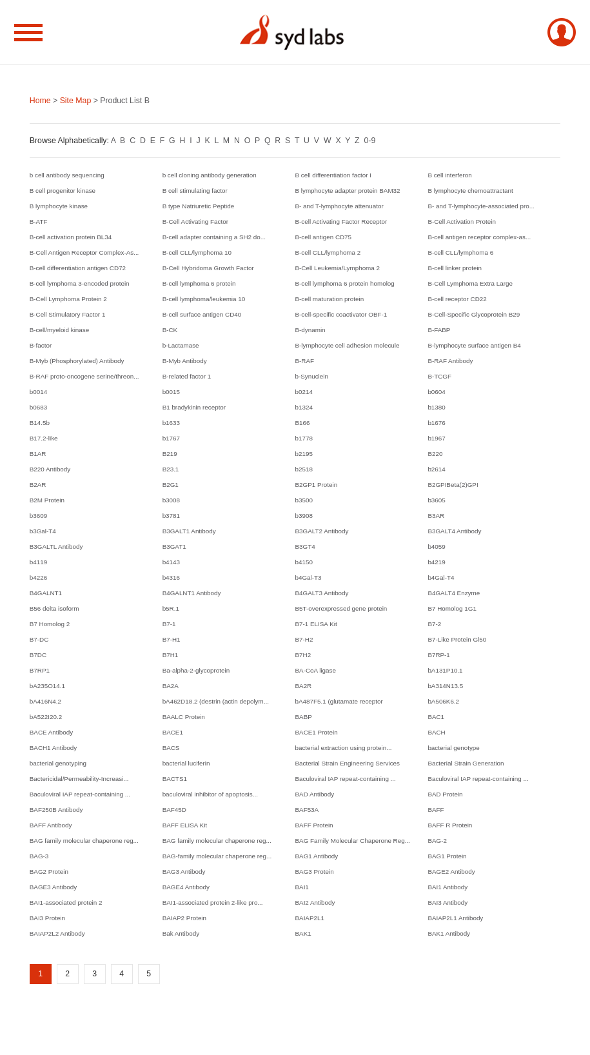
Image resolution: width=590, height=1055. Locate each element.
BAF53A (307, 809)
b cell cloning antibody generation (209, 175)
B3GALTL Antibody (56, 546)
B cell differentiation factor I (333, 175)
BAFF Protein (314, 825)
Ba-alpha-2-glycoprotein (196, 670)
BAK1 (303, 933)
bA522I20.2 (46, 716)
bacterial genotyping (58, 763)
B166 (302, 422)
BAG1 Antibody (317, 856)
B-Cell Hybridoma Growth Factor (208, 267)
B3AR (436, 515)
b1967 (436, 438)
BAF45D (174, 809)
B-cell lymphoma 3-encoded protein (80, 283)
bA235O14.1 (47, 685)
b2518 (304, 469)
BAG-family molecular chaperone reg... (217, 856)
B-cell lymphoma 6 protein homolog (345, 283)
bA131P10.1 (445, 670)
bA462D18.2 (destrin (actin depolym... (215, 701)
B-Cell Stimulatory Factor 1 (68, 314)
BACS (171, 747)
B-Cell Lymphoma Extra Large (470, 283)
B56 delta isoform (54, 608)
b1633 (171, 422)
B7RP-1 (438, 654)
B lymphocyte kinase (59, 206)
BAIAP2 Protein (184, 918)
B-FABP (439, 329)
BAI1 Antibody (447, 887)
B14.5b (40, 422)
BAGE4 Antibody (186, 887)
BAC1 (436, 716)
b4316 (171, 577)
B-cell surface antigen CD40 (202, 314)
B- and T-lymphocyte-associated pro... (481, 206)
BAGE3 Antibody (53, 887)
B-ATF (39, 221)
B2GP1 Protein (316, 484)
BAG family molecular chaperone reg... (84, 840)
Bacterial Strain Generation (466, 763)
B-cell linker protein (455, 267)
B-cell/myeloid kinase (59, 329)
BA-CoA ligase (315, 670)
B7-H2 (304, 639)
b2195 (304, 453)
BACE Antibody (51, 732)
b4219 (436, 562)
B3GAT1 (174, 546)
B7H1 (170, 654)
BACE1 (172, 732)
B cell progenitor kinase (62, 190)
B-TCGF (439, 376)
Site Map (76, 100)
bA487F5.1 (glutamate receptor (339, 701)
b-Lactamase (180, 345)
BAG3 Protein (314, 871)
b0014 (38, 391)
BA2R (303, 685)
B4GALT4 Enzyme (454, 593)
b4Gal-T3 (308, 577)
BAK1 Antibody (449, 933)
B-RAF (305, 360)
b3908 (304, 515)
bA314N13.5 (445, 685)
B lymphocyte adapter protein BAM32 (347, 190)
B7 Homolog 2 (50, 623)
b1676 (436, 422)
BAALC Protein (183, 716)
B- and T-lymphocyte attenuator (339, 206)
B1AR (38, 453)
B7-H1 (171, 639)
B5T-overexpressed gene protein (341, 608)
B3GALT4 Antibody (454, 531)
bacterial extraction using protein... (343, 747)
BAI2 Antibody (315, 902)
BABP (303, 716)
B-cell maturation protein (329, 298)
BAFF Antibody (51, 825)
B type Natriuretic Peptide (198, 206)
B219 (169, 453)
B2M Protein (47, 500)
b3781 (171, 515)
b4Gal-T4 (441, 577)
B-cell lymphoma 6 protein (199, 283)
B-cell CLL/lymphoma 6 (460, 252)
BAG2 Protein (49, 871)
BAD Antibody (315, 794)
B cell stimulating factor (195, 190)
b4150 (304, 562)
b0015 (171, 391)
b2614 (436, 469)
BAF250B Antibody (56, 809)
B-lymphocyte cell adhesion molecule (347, 345)
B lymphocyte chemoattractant (470, 190)
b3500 (304, 500)
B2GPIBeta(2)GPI (453, 484)
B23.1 (170, 469)
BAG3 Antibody (184, 871)
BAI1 (302, 887)
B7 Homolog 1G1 (452, 608)
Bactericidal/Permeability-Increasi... (79, 778)
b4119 (38, 562)
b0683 (38, 407)
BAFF (436, 809)
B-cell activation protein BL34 (71, 237)
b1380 (436, 407)
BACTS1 (174, 778)
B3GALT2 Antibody (322, 531)
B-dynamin (310, 329)
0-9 (369, 140)
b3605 (436, 500)
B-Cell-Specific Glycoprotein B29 (474, 314)
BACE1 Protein (316, 732)
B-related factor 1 (186, 376)
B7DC (38, 654)
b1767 (171, 438)
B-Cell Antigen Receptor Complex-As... (84, 252)
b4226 (38, 577)
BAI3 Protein (47, 918)
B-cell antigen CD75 (323, 237)
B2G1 (170, 484)
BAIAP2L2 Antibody (57, 933)
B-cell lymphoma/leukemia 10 (204, 298)
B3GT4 (305, 546)
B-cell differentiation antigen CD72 (78, 267)
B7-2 (434, 623)
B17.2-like (44, 438)
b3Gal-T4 (43, 531)
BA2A (170, 685)
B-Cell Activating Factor (195, 221)
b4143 (171, 562)
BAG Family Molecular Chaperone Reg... (352, 840)
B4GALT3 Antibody (322, 593)
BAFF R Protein (450, 825)
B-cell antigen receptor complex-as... (479, 237)
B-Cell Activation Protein (462, 221)
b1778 (304, 438)
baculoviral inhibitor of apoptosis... (210, 794)
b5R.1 (170, 608)
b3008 (171, 500)
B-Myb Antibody (184, 360)
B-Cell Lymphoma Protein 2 (68, 298)
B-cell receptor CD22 (457, 298)
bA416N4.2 (45, 701)
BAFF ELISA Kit (184, 825)
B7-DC (39, 639)
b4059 (436, 546)
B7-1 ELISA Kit (316, 623)
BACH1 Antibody (53, 747)
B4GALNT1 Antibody (191, 593)
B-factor (41, 345)
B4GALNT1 (46, 593)
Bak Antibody (180, 933)
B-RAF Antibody (450, 360)
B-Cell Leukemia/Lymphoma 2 (337, 267)
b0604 (436, 391)
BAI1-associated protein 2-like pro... (212, 902)
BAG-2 (437, 840)
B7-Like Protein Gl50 (457, 639)
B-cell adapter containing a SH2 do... (214, 237)
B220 (435, 453)
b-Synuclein (311, 376)
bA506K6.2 (443, 701)
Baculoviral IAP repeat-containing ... (345, 778)
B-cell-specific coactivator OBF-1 (341, 314)
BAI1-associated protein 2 (66, 902)
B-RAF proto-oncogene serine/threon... (84, 376)
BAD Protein (445, 794)
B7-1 (169, 623)
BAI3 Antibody (447, 902)
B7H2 (303, 654)
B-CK (170, 329)
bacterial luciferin (186, 763)
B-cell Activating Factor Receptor (341, 221)
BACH (436, 732)
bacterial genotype (453, 747)
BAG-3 (39, 856)
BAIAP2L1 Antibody (455, 918)
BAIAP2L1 (309, 918)
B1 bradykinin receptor (194, 407)
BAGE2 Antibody (451, 871)
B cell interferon (449, 175)
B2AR (38, 484)
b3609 (38, 515)
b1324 (304, 407)
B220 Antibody (50, 469)
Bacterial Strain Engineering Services (347, 763)
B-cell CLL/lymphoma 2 (328, 252)
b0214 (304, 391)
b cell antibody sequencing (67, 175)
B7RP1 (40, 670)
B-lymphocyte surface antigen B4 (474, 345)
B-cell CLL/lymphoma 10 (196, 252)
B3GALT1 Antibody (189, 531)
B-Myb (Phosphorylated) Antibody (77, 360)
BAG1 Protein (447, 856)
